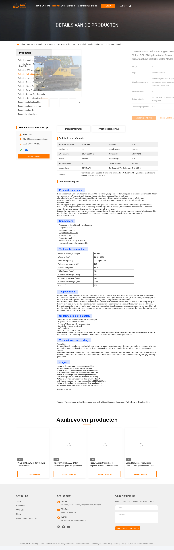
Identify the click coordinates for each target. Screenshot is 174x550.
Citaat (108, 6)
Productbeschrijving (108, 129)
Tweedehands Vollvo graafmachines (79, 406)
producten (20, 509)
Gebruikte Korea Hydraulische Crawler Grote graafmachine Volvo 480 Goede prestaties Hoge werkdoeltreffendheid (140, 468)
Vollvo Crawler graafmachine (138, 406)
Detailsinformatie (73, 129)
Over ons (46, 6)
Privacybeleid (25, 547)
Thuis (38, 6)
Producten (55, 6)
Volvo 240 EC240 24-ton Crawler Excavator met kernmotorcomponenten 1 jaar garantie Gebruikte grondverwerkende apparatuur (31, 468)
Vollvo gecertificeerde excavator (110, 406)
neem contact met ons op (127, 532)
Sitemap (35, 547)
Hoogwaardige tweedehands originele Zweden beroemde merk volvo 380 (104, 468)
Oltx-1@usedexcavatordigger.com (37, 139)
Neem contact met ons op (85, 6)
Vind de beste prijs (121, 118)
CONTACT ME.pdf (64, 393)
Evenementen (67, 6)
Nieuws (19, 518)
